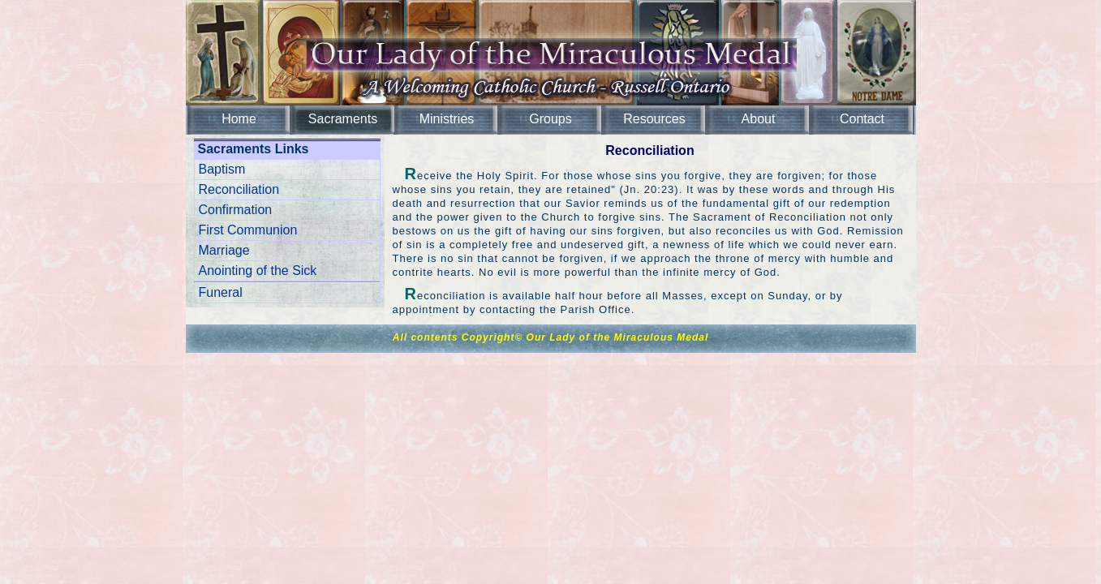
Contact (862, 119)
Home (238, 119)
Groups (550, 119)
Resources (654, 119)
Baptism (222, 169)
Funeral (221, 292)
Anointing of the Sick (258, 270)
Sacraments (342, 119)
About (759, 119)
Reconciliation (239, 189)
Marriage (224, 250)
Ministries (447, 119)
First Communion (248, 230)
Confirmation (236, 210)
